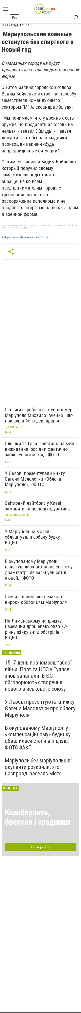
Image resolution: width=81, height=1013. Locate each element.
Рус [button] (14, 17)
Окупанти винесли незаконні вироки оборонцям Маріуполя (36, 599)
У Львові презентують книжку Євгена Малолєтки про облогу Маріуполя (40, 708)
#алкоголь (42, 237)
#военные (26, 237)
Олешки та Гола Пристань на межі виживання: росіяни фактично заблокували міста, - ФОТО (40, 449)
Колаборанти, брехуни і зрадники (37, 817)
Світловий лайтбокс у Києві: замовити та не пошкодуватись (37, 506)
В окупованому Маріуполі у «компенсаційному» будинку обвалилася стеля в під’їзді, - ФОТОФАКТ (38, 738)
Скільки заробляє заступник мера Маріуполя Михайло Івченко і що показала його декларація (40, 415)
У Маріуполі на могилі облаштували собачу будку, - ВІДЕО (34, 537)
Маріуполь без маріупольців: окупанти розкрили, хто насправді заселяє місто (38, 767)
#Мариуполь (10, 237)
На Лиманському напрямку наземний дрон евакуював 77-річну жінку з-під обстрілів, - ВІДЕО (36, 629)
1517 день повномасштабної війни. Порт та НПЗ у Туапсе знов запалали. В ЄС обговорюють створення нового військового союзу (38, 675)
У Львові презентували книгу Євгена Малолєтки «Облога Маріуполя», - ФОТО (35, 479)
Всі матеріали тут (41, 847)
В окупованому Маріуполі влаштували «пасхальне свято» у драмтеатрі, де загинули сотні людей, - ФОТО (39, 569)
